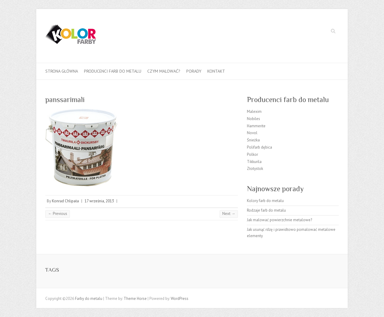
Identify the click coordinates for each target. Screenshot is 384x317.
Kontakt (216, 71)
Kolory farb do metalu (265, 200)
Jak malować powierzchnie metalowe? (279, 219)
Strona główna (61, 71)
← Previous (57, 213)
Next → (228, 213)
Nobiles (253, 118)
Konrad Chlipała (65, 201)
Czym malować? (163, 71)
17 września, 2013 (99, 201)
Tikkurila (254, 161)
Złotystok (255, 168)
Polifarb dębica (259, 147)
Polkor (252, 154)
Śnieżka (253, 140)
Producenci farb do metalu (112, 71)
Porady (193, 71)
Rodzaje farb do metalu (266, 210)
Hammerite (256, 125)
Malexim (254, 111)
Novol (252, 132)
